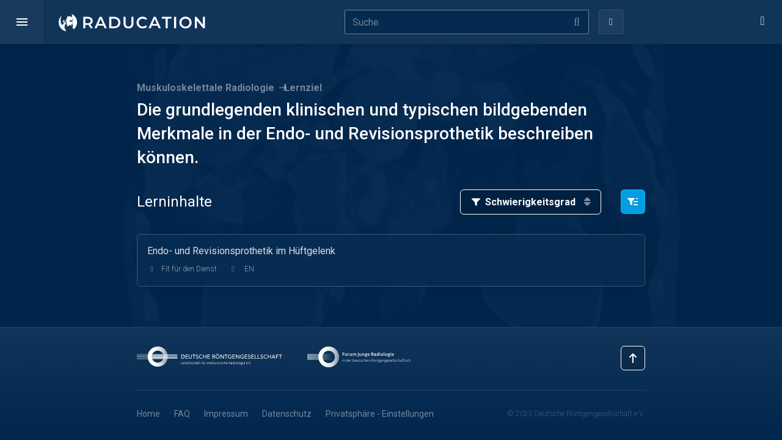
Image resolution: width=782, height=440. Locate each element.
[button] (22, 22)
